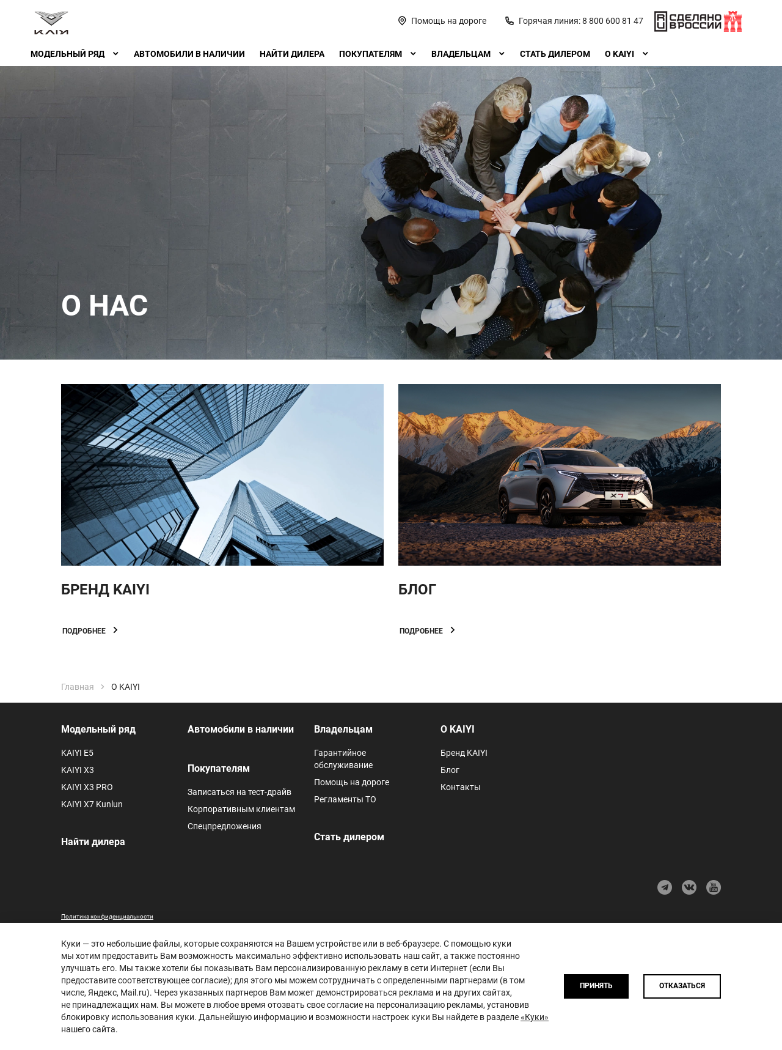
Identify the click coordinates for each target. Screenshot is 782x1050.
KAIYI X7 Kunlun (92, 804)
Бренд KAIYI (464, 753)
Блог (449, 770)
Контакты (460, 787)
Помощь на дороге (351, 782)
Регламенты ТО (345, 799)
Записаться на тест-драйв (239, 792)
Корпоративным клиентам (241, 809)
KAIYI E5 (77, 753)
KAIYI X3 (77, 770)
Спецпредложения (224, 826)
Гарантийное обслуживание (343, 759)
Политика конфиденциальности (107, 916)
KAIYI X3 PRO (87, 787)
